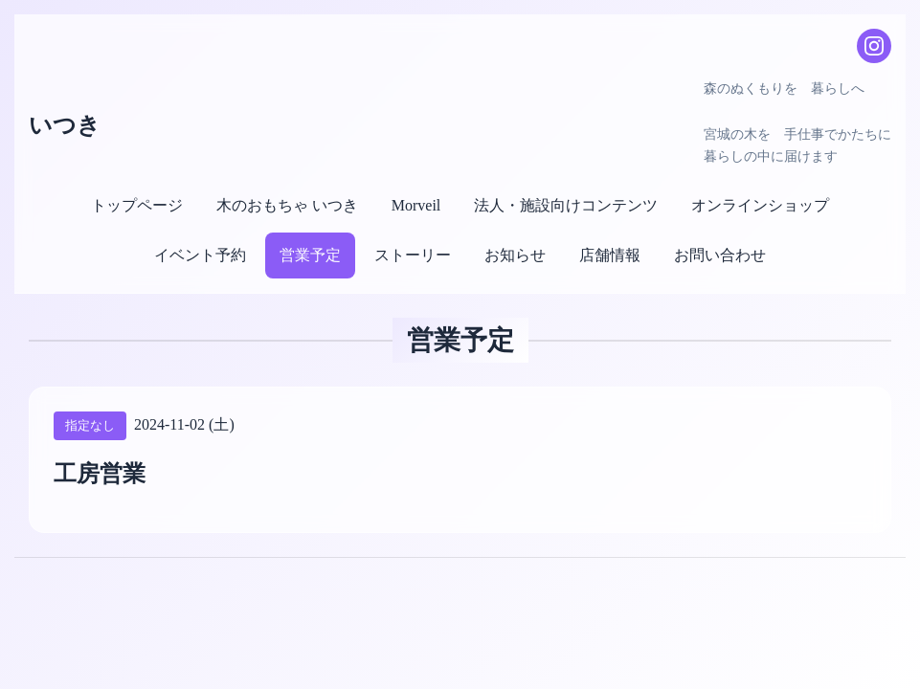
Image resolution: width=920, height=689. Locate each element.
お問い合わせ (720, 255)
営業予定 (310, 255)
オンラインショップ (760, 205)
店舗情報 (609, 255)
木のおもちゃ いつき (287, 205)
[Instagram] (874, 46)
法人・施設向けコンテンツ (566, 205)
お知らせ (515, 255)
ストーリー (412, 255)
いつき (65, 125)
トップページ (137, 205)
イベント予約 (200, 255)
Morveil (416, 205)
